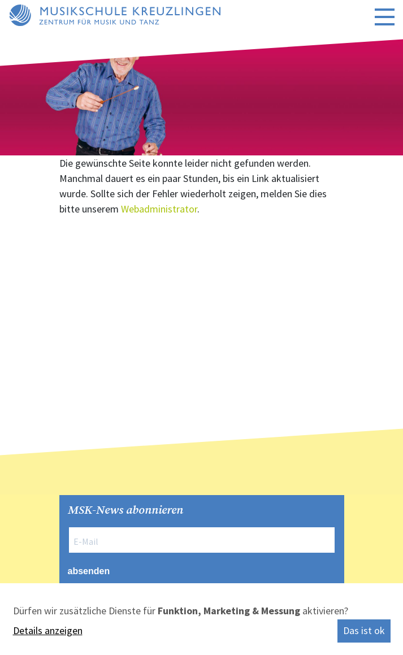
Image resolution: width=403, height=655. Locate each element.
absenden (89, 571)
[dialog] (201, 619)
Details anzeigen (48, 630)
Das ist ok (364, 630)
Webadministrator (159, 208)
